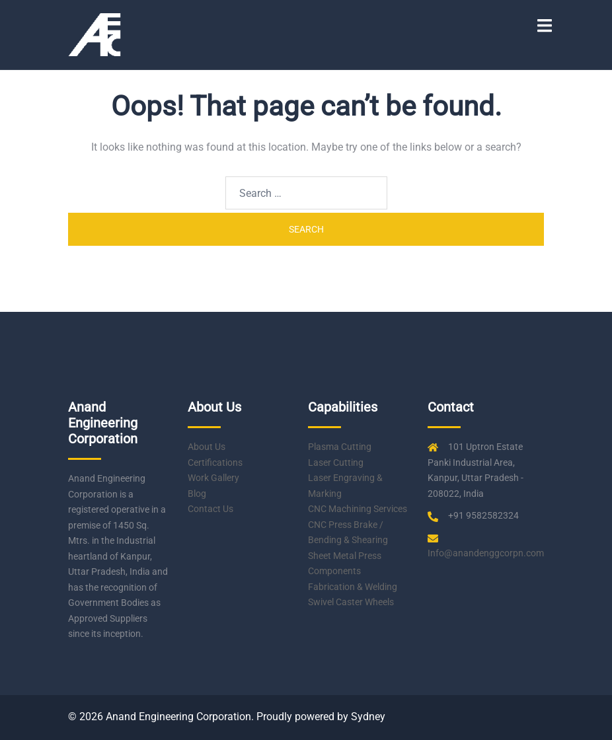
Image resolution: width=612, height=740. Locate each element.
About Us (206, 446)
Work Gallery (213, 477)
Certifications (215, 462)
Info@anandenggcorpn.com (486, 553)
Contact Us (210, 508)
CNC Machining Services (357, 508)
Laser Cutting (335, 462)
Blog (197, 493)
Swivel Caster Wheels (351, 602)
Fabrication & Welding (352, 586)
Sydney (368, 716)
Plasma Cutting (339, 446)
